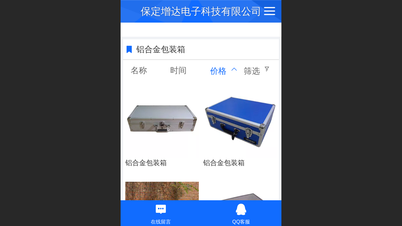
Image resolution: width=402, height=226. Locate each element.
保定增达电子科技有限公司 (201, 11)
